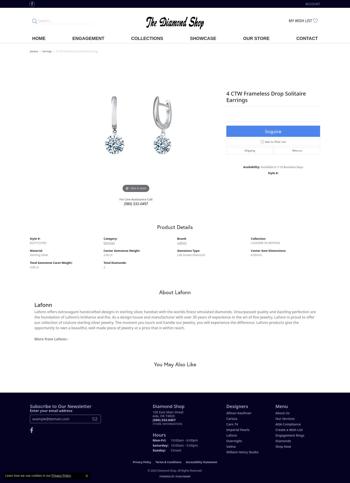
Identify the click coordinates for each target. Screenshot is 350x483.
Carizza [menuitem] (231, 418)
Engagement (88, 38)
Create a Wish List (289, 430)
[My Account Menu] (313, 4)
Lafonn (182, 243)
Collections (147, 38)
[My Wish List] (303, 20)
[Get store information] (167, 424)
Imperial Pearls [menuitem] (238, 430)
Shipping (249, 150)
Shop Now (283, 446)
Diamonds (283, 441)
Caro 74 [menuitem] (232, 424)
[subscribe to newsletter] (95, 419)
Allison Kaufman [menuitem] (238, 413)
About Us (282, 413)
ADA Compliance (288, 424)
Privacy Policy (142, 462)
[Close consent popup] (86, 476)
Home (39, 38)
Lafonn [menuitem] (231, 435)
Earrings (47, 51)
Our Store (256, 38)
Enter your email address (51, 410)
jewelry (34, 51)
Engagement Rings (289, 435)
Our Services (285, 418)
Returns (297, 150)
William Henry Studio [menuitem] (242, 452)
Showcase (203, 38)
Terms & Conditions (168, 462)
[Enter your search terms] (65, 20)
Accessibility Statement (201, 462)
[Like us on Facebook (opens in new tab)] (32, 4)
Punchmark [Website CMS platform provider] (183, 476)
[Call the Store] (164, 420)
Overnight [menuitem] (234, 441)
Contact (307, 38)
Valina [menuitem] (231, 446)
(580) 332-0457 (136, 203)
